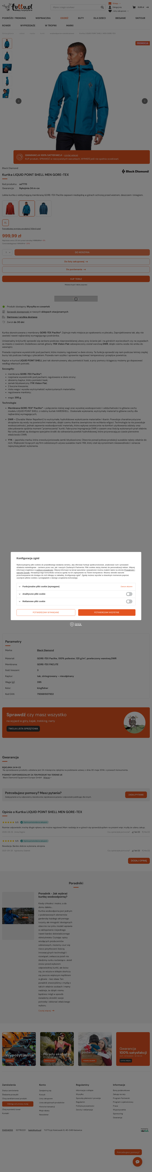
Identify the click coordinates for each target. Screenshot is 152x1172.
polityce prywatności (44, 570)
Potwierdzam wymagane (46, 612)
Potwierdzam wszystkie (106, 612)
